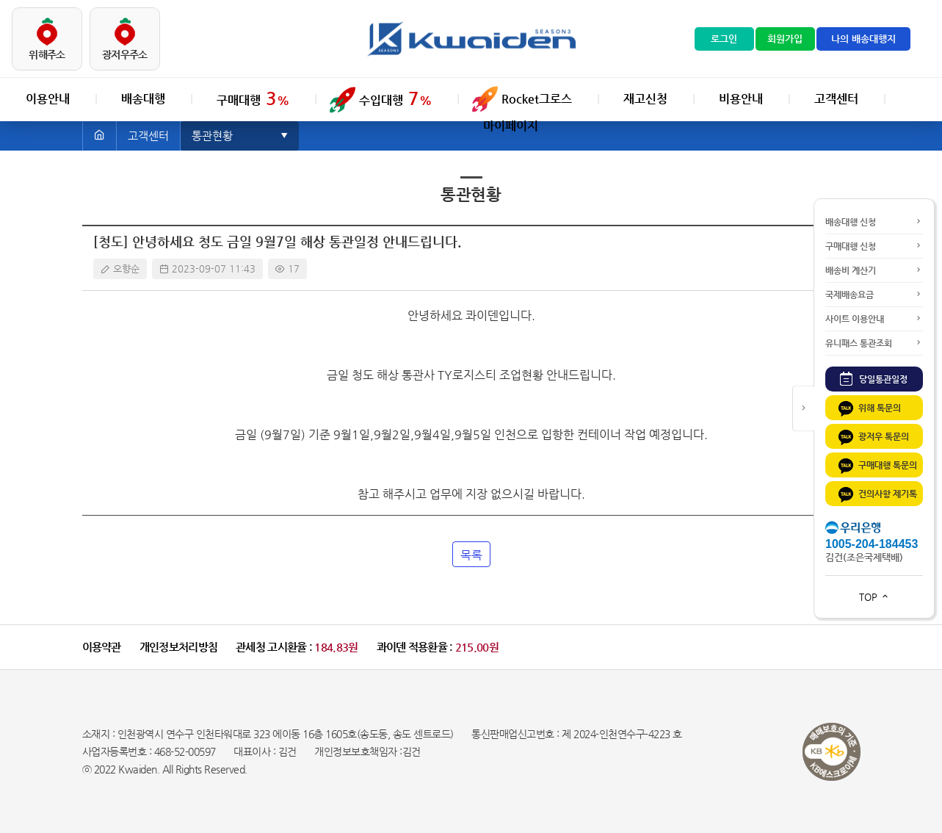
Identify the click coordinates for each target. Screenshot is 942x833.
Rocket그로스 (536, 99)
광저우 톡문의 (872, 437)
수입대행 (395, 98)
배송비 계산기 (874, 270)
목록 (471, 555)
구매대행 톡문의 (876, 466)
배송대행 (143, 99)
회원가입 (784, 38)
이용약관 (101, 647)
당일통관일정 (873, 379)
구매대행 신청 (874, 246)
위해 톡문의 (868, 409)
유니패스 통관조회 (874, 343)
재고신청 (645, 99)
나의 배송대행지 (863, 38)
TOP (874, 596)
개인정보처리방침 (178, 647)
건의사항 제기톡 (876, 495)
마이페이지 (510, 126)
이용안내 (48, 99)
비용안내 (741, 99)
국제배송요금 (874, 294)
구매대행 (253, 98)
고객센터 (836, 99)
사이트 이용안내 (874, 319)
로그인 (724, 38)
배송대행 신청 (874, 222)
